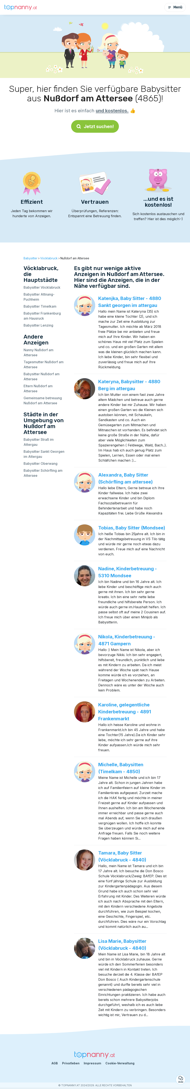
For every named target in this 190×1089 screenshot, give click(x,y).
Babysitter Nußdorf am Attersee (42, 376)
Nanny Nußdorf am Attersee (38, 352)
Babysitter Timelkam (40, 306)
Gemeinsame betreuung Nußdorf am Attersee (43, 400)
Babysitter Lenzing (38, 325)
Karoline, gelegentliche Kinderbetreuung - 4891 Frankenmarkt (124, 711)
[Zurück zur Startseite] (21, 7)
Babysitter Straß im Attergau (39, 442)
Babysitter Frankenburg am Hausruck (42, 315)
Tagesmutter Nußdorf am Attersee (44, 364)
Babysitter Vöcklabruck (42, 287)
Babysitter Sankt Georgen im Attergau (44, 454)
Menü (175, 7)
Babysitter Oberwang (40, 463)
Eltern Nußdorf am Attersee (38, 388)
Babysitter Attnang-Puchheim (39, 296)
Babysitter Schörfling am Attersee (43, 473)
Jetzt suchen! (95, 126)
